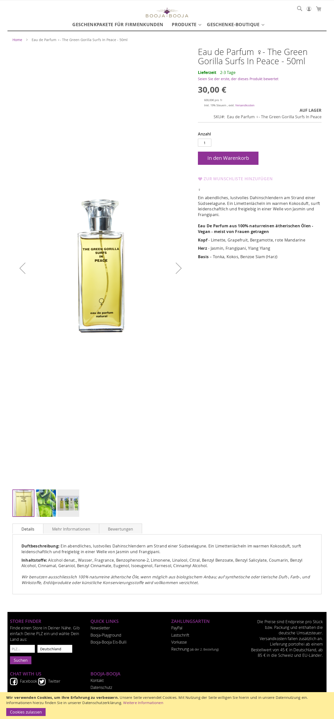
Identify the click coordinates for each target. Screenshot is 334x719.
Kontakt (97, 680)
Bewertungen (120, 529)
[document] (167, 705)
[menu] (167, 24)
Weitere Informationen (143, 702)
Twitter (54, 681)
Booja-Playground (105, 635)
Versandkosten (244, 105)
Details (27, 529)
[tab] (27, 529)
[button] (22, 268)
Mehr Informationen (71, 529)
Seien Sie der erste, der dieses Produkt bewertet (238, 78)
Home (17, 40)
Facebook (28, 681)
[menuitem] (117, 24)
